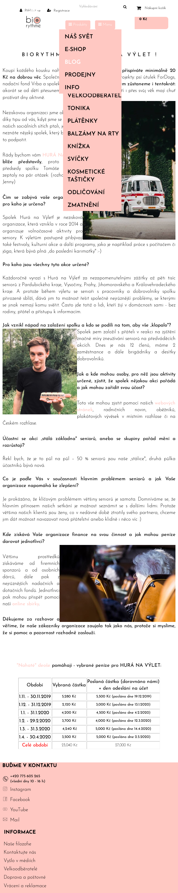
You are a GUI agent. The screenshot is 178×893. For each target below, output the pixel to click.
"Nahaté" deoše (33, 665)
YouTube (19, 809)
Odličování (86, 193)
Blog (73, 62)
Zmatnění (83, 205)
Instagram (20, 789)
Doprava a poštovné (25, 877)
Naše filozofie (17, 844)
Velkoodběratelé (94, 96)
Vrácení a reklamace (25, 886)
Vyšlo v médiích (19, 860)
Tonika (78, 108)
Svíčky (78, 159)
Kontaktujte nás (20, 852)
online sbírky (25, 604)
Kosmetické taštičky (86, 176)
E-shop (89, 50)
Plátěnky (82, 121)
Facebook (20, 799)
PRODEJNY (80, 75)
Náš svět (89, 37)
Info (89, 88)
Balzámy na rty (93, 134)
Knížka (78, 147)
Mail (14, 820)
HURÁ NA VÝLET (62, 155)
